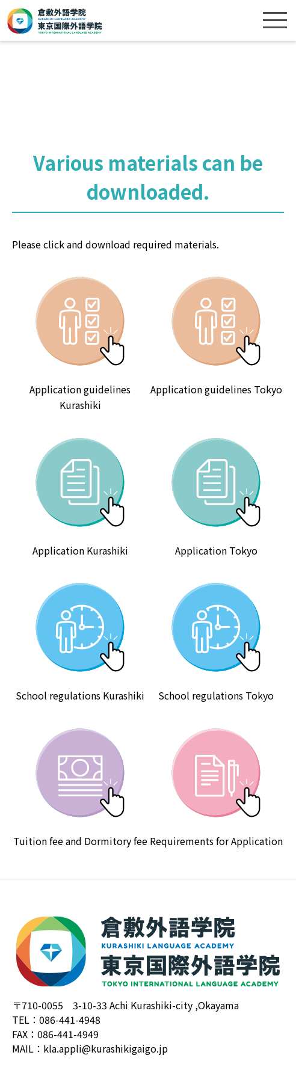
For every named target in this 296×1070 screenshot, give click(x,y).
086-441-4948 (69, 1019)
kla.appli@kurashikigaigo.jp (105, 1048)
